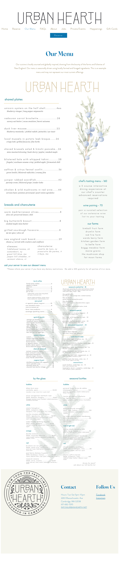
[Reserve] (58, 35)
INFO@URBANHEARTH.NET (74, 507)
